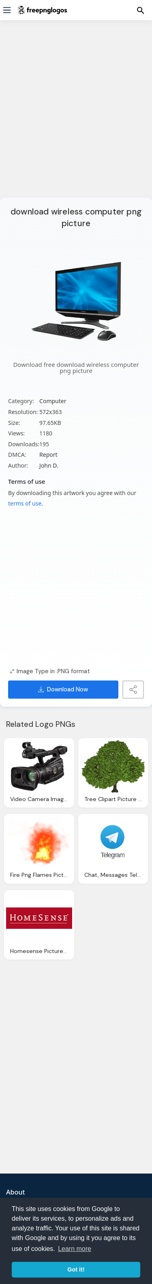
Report (48, 454)
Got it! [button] (75, 1269)
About (15, 1192)
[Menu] (7, 10)
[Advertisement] (76, 113)
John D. (48, 465)
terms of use (24, 503)
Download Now (63, 689)
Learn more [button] (74, 1248)
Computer (52, 401)
